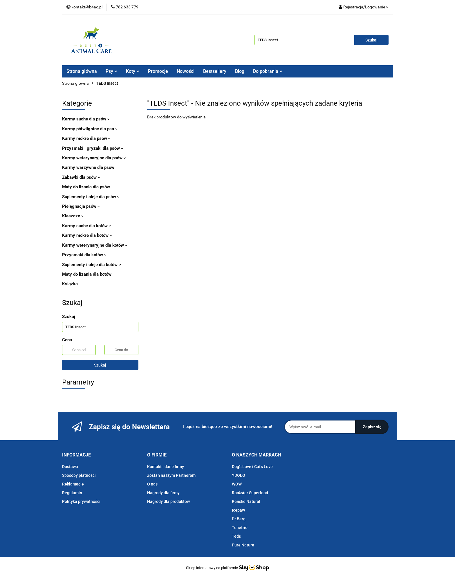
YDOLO (238, 475)
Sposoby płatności (79, 475)
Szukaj (100, 365)
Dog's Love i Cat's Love (252, 466)
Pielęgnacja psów (81, 206)
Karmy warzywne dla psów (88, 167)
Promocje (158, 71)
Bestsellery (214, 71)
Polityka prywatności (81, 501)
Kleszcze (73, 216)
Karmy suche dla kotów (86, 225)
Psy (111, 71)
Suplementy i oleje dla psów (91, 196)
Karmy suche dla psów (86, 119)
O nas (152, 484)
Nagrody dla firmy (163, 492)
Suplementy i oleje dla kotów (91, 264)
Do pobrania (267, 71)
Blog (239, 71)
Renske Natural (246, 501)
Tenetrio (240, 527)
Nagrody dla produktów (168, 501)
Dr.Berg (238, 519)
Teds (236, 536)
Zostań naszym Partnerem (171, 475)
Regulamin (72, 492)
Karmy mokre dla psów (86, 138)
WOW (237, 484)
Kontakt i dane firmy (165, 466)
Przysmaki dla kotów (84, 254)
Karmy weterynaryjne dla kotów (94, 245)
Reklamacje (73, 484)
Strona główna (81, 71)
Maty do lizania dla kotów (86, 274)
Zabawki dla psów (81, 177)
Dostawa (70, 466)
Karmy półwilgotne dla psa (90, 128)
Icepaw (238, 510)
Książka (70, 283)
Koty (132, 71)
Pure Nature (243, 545)
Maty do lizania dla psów (86, 186)
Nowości (185, 71)
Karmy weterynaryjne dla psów (94, 157)
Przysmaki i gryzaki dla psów (92, 148)
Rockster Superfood (250, 492)
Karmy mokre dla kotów (87, 235)
